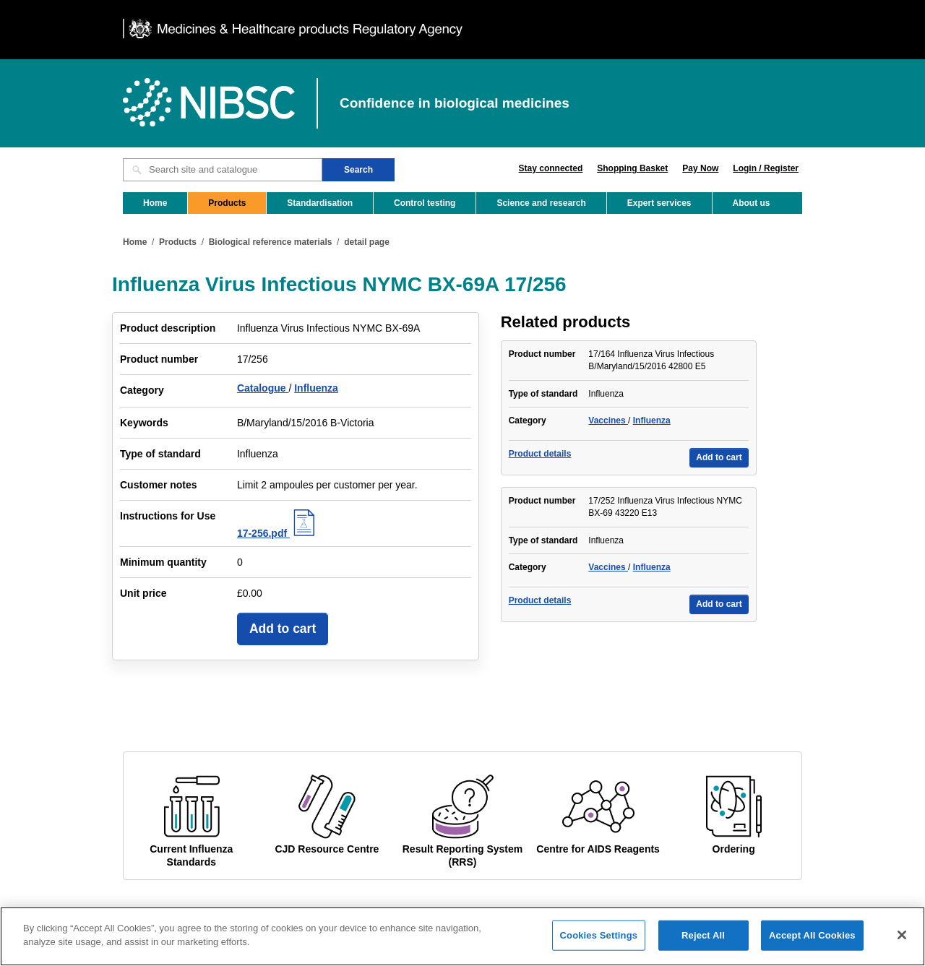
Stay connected (551, 168)
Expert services (659, 203)
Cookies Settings (599, 940)
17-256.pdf (278, 533)
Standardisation (320, 203)
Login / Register (766, 168)
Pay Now (700, 168)
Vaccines (608, 420)
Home (155, 203)
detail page (367, 242)
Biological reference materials (270, 242)
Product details (540, 454)
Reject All (703, 940)
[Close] (902, 940)
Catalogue (263, 388)
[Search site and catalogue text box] (222, 169)
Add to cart (282, 628)
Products (227, 203)
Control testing (424, 203)
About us (751, 203)
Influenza (316, 388)
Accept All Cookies (812, 940)
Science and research (540, 203)
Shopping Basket (632, 168)
